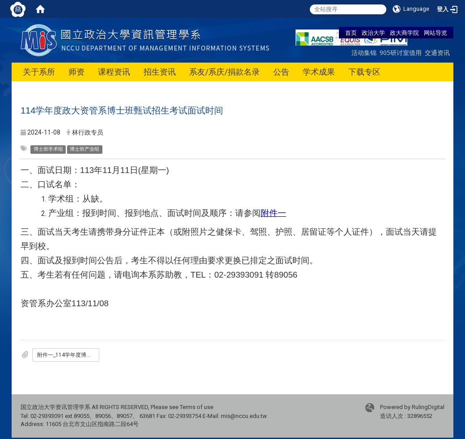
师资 (76, 71)
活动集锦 (363, 52)
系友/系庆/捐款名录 (224, 71)
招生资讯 (160, 71)
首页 (351, 33)
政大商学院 (404, 33)
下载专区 (364, 71)
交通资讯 (437, 52)
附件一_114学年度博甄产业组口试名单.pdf (68, 355)
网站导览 (435, 33)
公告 (281, 71)
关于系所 (39, 71)
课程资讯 (114, 71)
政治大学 (373, 33)
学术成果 (319, 71)
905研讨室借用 (401, 52)
